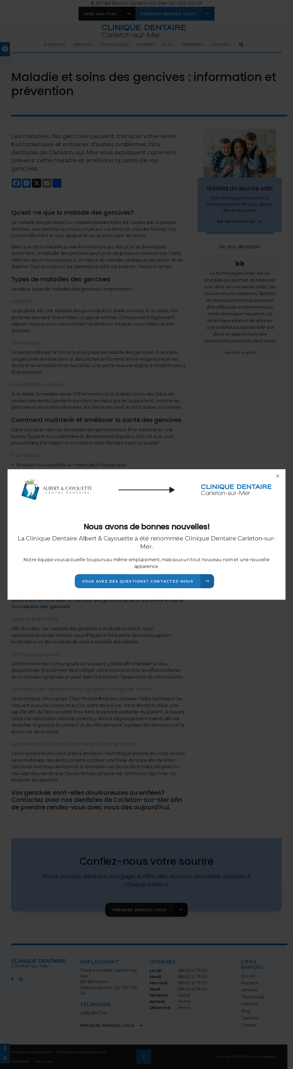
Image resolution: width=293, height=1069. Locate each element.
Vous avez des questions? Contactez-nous (137, 581)
